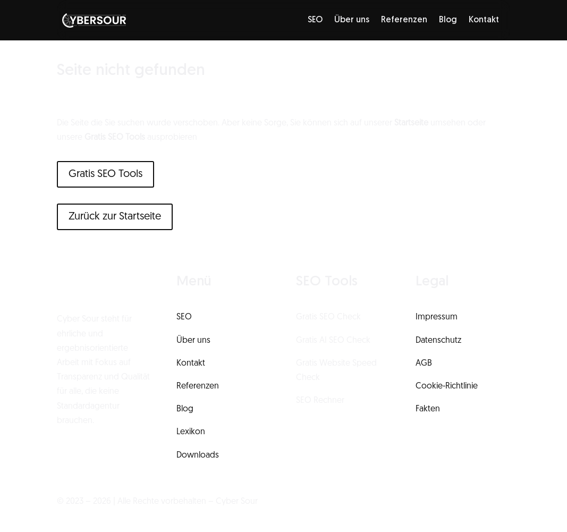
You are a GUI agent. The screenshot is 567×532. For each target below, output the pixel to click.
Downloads (197, 455)
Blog (448, 20)
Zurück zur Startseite (115, 217)
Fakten (428, 409)
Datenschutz (438, 340)
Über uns (351, 20)
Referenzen (404, 20)
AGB (424, 363)
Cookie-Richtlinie (447, 386)
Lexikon (190, 432)
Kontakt (484, 20)
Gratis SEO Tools (105, 174)
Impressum (437, 317)
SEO (315, 20)
